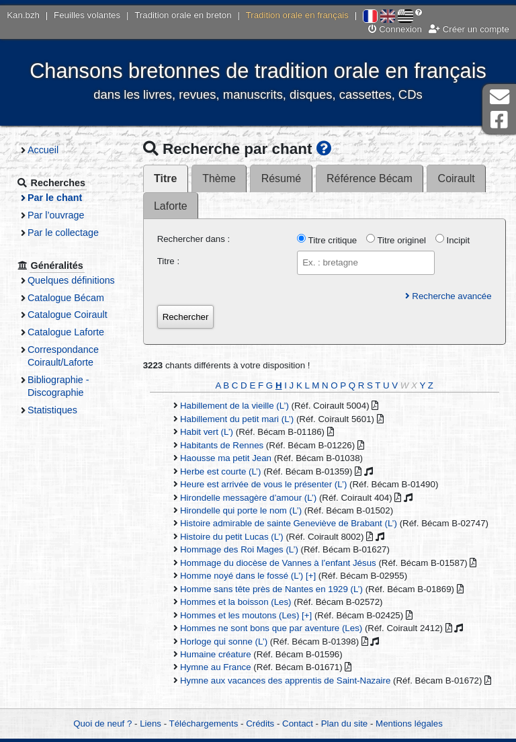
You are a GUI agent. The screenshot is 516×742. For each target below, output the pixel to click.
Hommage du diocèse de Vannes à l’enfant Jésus (278, 563)
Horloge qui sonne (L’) (223, 641)
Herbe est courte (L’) (220, 471)
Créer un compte (469, 29)
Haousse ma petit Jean (225, 458)
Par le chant (55, 197)
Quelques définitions (71, 280)
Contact (297, 723)
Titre (165, 178)
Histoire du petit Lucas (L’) (232, 537)
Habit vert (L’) (206, 432)
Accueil (43, 150)
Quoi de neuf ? (102, 723)
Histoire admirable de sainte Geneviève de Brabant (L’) (288, 523)
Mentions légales (409, 723)
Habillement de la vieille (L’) (234, 406)
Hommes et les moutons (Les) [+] (246, 615)
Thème (219, 178)
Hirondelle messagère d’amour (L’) (248, 498)
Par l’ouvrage (56, 215)
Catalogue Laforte (66, 332)
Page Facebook (499, 120)
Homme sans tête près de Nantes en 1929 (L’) (271, 589)
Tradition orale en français (297, 15)
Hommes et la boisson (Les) (236, 602)
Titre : (168, 261)
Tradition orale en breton (182, 15)
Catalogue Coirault (68, 314)
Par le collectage (63, 232)
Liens (150, 723)
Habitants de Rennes (221, 445)
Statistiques (52, 410)
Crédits (260, 723)
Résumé (281, 178)
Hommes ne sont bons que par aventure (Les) (271, 628)
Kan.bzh (23, 15)
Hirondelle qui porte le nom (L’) (241, 510)
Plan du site (344, 723)
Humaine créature (215, 654)
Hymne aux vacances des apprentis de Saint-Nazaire (285, 680)
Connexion (395, 29)
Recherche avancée (448, 296)
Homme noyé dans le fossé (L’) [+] (248, 576)
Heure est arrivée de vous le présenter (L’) (263, 484)
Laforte (170, 206)
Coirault (456, 178)
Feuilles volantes (87, 15)
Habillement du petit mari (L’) (237, 419)
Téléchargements (204, 723)
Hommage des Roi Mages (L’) (239, 549)
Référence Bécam (370, 178)
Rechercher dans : (193, 239)
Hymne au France (215, 667)
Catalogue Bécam (66, 297)
